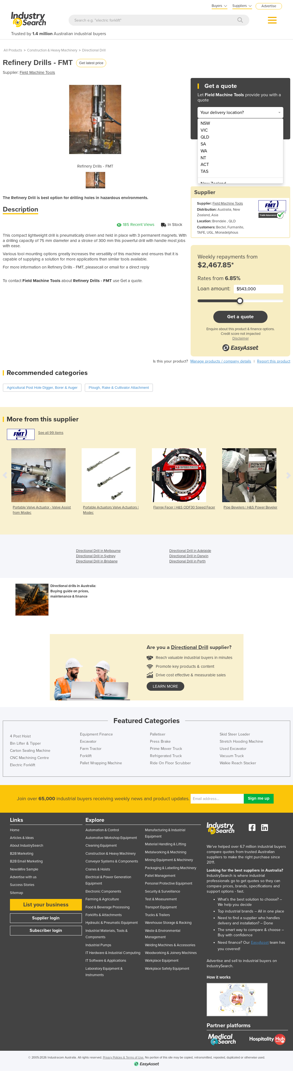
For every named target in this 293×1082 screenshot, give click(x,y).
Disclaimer (240, 338)
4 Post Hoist (20, 736)
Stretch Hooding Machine (241, 741)
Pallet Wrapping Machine (101, 763)
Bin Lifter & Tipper (25, 743)
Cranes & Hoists (97, 869)
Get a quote (240, 317)
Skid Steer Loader (235, 734)
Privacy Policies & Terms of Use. (123, 1057)
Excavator (88, 741)
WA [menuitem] (204, 151)
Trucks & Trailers (157, 915)
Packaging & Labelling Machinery (170, 868)
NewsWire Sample (24, 869)
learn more (165, 686)
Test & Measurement (161, 899)
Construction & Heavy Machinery (52, 50)
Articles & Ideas (22, 838)
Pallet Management (160, 876)
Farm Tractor (91, 748)
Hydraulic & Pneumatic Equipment (111, 923)
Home (14, 830)
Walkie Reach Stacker (238, 763)
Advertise (268, 6)
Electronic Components (103, 891)
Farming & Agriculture (102, 899)
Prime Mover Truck (166, 748)
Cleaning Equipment (101, 845)
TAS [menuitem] (204, 171)
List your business (46, 904)
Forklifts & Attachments (103, 915)
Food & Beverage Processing (107, 907)
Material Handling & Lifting (165, 844)
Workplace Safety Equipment (167, 968)
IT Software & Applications (105, 960)
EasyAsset (260, 942)
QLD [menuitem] (205, 137)
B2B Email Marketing (26, 861)
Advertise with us (23, 877)
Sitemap (16, 893)
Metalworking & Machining (165, 852)
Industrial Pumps (98, 945)
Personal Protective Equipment (168, 883)
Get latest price (91, 63)
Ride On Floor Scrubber (170, 763)
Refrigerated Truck (166, 756)
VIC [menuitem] (204, 130)
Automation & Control (102, 830)
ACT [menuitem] (205, 164)
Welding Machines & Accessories (170, 945)
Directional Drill (94, 50)
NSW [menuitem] (205, 123)
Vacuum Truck (232, 756)
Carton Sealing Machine (30, 750)
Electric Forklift (22, 765)
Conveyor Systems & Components (111, 861)
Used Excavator (233, 748)
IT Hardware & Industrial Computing (112, 953)
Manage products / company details (220, 361)
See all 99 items (50, 433)
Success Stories (22, 885)
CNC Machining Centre (29, 757)
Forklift (86, 756)
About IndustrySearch (26, 845)
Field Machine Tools (37, 72)
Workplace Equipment (161, 960)
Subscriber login (46, 930)
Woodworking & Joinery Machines (171, 953)
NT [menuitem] (203, 158)
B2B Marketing (21, 853)
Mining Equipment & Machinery (169, 860)
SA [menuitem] (203, 144)
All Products (13, 50)
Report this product (273, 361)
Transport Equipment (161, 907)
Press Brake (160, 741)
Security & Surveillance (162, 891)
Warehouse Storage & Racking (168, 923)
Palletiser (157, 734)
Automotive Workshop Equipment (111, 838)
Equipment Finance (96, 734)
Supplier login (45, 918)
